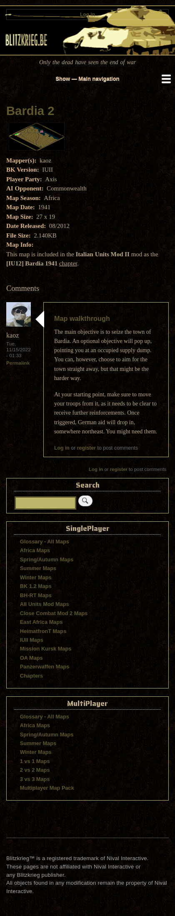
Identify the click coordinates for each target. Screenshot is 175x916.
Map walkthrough (82, 318)
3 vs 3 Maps (35, 779)
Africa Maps (35, 550)
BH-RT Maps (36, 595)
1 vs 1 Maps (35, 761)
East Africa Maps (41, 622)
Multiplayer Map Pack (47, 788)
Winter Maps (36, 577)
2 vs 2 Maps (35, 770)
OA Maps (31, 658)
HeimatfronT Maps (43, 631)
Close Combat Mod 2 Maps (54, 613)
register (86, 448)
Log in (87, 15)
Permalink (18, 362)
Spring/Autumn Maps (47, 559)
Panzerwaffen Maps (45, 666)
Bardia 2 (30, 111)
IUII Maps (31, 640)
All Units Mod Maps (44, 604)
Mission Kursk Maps (46, 649)
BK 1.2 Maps (36, 586)
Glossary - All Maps (44, 541)
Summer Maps (38, 568)
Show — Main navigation (87, 78)
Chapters (31, 676)
